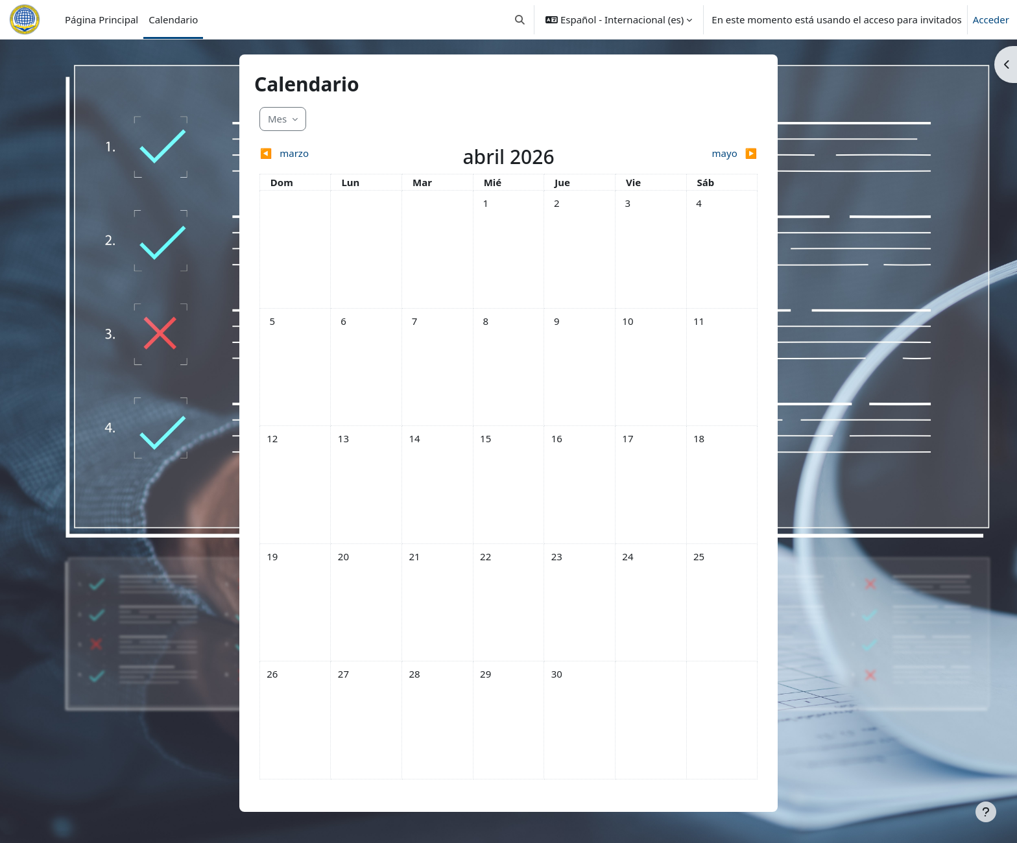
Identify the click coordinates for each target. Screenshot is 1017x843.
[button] (519, 19)
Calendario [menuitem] (173, 19)
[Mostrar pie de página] (985, 811)
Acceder (991, 19)
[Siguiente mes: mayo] (695, 153)
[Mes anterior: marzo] (321, 153)
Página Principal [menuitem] (101, 19)
